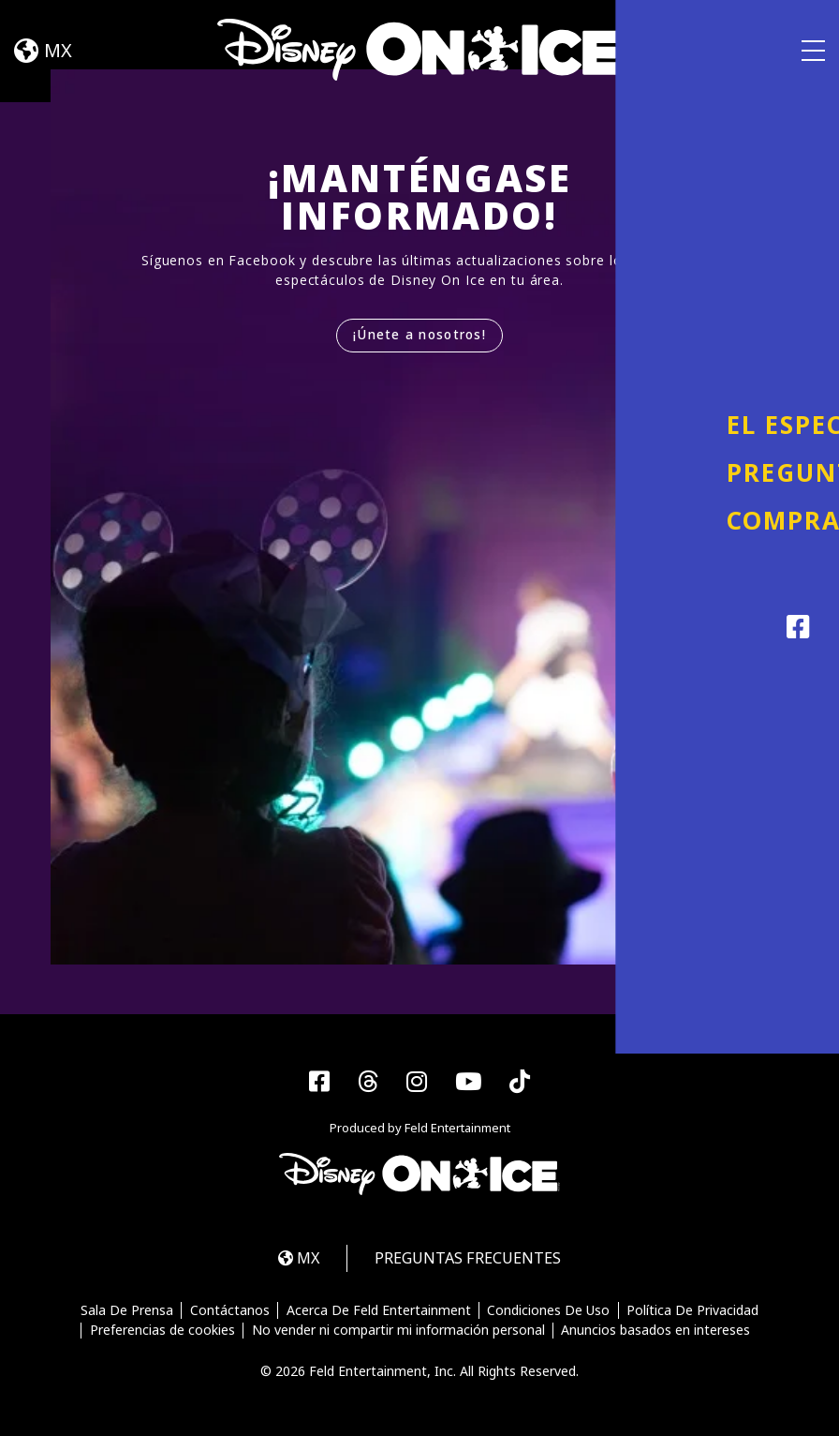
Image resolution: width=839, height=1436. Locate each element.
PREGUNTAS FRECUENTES (471, 1259)
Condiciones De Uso (549, 1312)
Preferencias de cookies (161, 1332)
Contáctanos (229, 1312)
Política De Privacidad (694, 1312)
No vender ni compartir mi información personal (398, 1332)
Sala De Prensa (126, 1312)
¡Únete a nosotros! (420, 335)
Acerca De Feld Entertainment (379, 1312)
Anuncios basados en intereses (656, 1332)
